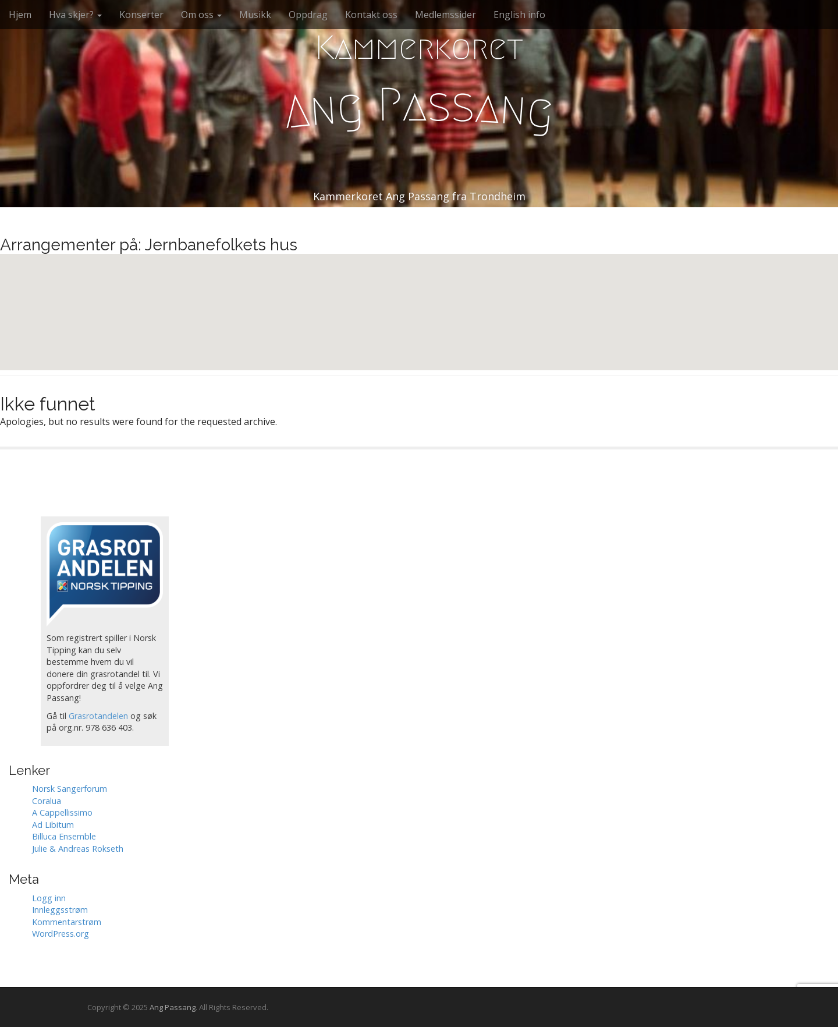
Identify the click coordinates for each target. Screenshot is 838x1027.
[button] (419, 301)
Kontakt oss (371, 14)
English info (519, 14)
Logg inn (49, 898)
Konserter (141, 14)
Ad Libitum (53, 824)
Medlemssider (445, 14)
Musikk (255, 14)
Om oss (201, 14)
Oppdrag (308, 14)
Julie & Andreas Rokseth (77, 848)
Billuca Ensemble (64, 836)
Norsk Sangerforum (69, 788)
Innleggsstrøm (60, 909)
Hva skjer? (75, 14)
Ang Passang (173, 1007)
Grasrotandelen (98, 715)
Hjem (20, 14)
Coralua (46, 800)
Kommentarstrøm (66, 921)
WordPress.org (60, 933)
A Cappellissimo (62, 812)
